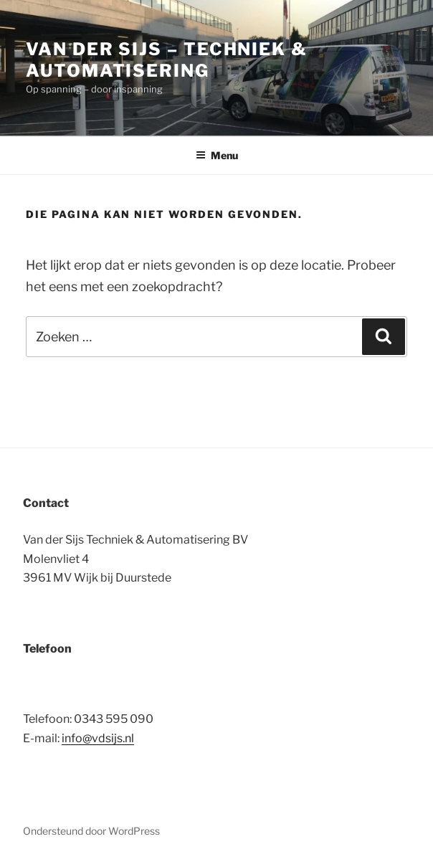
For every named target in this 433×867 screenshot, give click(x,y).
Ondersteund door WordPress (91, 831)
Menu (217, 155)
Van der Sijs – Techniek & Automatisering (167, 60)
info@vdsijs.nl (98, 738)
